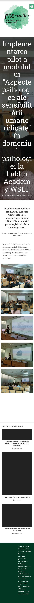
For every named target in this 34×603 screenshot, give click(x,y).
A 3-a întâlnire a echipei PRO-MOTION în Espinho (17, 529)
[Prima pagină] (2, 195)
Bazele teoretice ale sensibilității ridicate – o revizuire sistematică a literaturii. (17, 443)
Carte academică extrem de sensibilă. (17, 497)
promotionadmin (10, 233)
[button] (31, 6)
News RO (18, 235)
